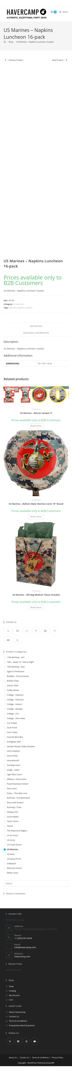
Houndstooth (13, 760)
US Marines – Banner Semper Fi (36, 413)
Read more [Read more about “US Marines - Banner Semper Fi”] (36, 426)
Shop (11, 986)
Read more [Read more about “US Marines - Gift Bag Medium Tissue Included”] (36, 607)
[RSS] (17, 640)
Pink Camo (12, 788)
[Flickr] (45, 631)
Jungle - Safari (13, 769)
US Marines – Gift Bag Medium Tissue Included (36, 594)
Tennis (10, 826)
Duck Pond (12, 727)
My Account (14, 995)
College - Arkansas (15, 699)
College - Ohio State (16, 718)
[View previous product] (6, 60)
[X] (8, 631)
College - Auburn (14, 704)
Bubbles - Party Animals (18, 676)
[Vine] (55, 631)
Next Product (57, 60)
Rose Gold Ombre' (15, 802)
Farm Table (12, 732)
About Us (13, 1057)
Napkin (21, 307)
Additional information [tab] (36, 333)
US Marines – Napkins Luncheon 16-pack (35, 41)
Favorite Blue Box (15, 737)
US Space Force (14, 858)
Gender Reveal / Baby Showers (21, 746)
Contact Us (14, 1016)
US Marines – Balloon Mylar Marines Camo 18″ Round (36, 503)
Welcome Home (14, 868)
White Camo (12, 872)
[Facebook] (17, 631)
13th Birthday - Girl (15, 657)
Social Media (13, 816)
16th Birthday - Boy (16, 666)
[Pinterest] (36, 631)
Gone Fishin (12, 755)
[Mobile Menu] (62, 11)
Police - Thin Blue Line (17, 793)
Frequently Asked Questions (22, 1025)
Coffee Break (13, 690)
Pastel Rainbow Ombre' (17, 783)
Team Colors (13, 821)
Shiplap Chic (12, 812)
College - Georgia (15, 708)
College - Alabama (15, 694)
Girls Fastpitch (13, 751)
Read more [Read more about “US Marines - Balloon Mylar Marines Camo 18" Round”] (36, 516)
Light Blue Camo (14, 774)
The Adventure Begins (17, 830)
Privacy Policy (57, 1057)
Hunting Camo (13, 765)
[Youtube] (8, 640)
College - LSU (13, 713)
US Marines (18, 304)
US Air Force (12, 835)
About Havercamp (17, 1012)
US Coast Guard (14, 844)
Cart (11, 999)
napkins (28, 307)
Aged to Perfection (15, 671)
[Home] (5, 41)
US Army (11, 840)
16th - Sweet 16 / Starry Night (20, 662)
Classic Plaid (12, 685)
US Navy (11, 854)
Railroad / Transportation (18, 797)
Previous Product (16, 60)
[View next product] (66, 60)
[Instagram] (27, 631)
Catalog (12, 990)
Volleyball (11, 863)
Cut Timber (12, 723)
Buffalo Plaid (13, 680)
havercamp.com (22, 956)
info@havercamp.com (25, 947)
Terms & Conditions (18, 1020)
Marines (12, 307)
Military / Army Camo (16, 779)
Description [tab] (36, 326)
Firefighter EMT (14, 741)
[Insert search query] (36, 884)
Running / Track (14, 807)
